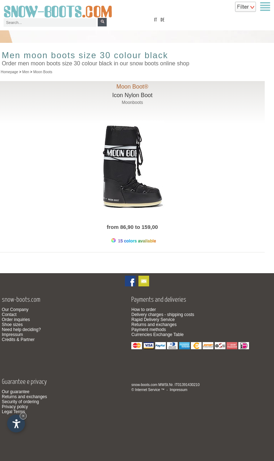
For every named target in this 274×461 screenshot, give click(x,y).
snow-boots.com (144, 385)
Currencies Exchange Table (157, 334)
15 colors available (133, 241)
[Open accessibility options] (16, 423)
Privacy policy (15, 406)
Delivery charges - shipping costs (162, 314)
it (155, 20)
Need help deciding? (21, 329)
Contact (9, 314)
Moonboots (132, 102)
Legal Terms (13, 411)
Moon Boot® (132, 87)
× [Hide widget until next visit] (23, 416)
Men (25, 72)
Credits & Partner (18, 339)
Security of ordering (20, 401)
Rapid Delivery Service (152, 319)
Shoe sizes (12, 324)
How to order (143, 309)
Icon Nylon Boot (132, 95)
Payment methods (148, 329)
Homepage (9, 72)
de (162, 20)
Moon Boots (42, 72)
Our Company (15, 309)
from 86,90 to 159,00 (132, 227)
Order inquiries (16, 319)
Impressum (12, 334)
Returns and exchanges (154, 324)
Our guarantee (15, 391)
